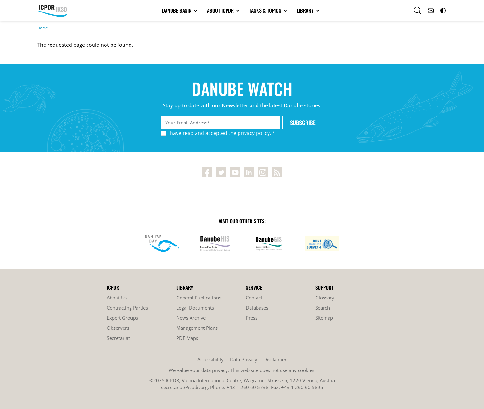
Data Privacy (243, 359)
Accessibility (210, 359)
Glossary (324, 297)
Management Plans (197, 328)
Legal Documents (195, 307)
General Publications (198, 297)
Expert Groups (122, 318)
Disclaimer (275, 359)
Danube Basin (177, 10)
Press (251, 318)
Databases (257, 307)
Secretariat (118, 338)
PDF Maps (187, 338)
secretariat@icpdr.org (184, 387)
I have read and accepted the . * (221, 132)
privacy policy (254, 132)
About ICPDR (221, 10)
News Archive (191, 318)
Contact (254, 297)
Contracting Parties (127, 307)
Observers (118, 328)
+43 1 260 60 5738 (248, 387)
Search (322, 307)
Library (306, 10)
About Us (117, 297)
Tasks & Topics (265, 10)
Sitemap (324, 318)
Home (42, 28)
